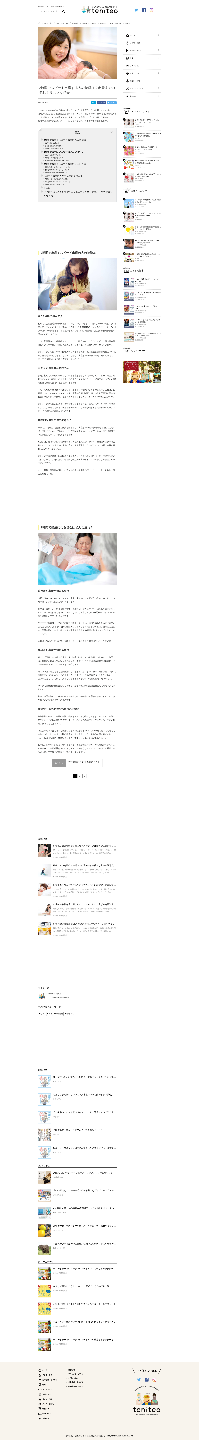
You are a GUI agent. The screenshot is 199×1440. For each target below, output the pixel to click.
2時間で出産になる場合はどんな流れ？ (64, 152)
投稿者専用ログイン (75, 1386)
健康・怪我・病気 (62, 23)
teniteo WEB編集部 (54, 994)
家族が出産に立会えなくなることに (57, 170)
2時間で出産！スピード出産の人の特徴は (65, 139)
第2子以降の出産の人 (52, 143)
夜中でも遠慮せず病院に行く (55, 184)
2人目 (42, 1014)
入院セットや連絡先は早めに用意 (56, 179)
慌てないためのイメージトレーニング (58, 182)
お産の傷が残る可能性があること (56, 172)
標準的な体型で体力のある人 (55, 148)
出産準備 (59, 1014)
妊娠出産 (75, 23)
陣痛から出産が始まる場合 (54, 158)
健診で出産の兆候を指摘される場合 (57, 160)
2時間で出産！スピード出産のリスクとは (65, 163)
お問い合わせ (73, 1378)
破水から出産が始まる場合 (54, 155)
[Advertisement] (57, 1039)
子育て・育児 (48, 23)
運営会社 (71, 1370)
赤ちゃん (70, 1014)
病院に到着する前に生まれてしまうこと (58, 167)
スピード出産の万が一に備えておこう (63, 175)
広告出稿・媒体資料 (75, 1382)
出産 (50, 1014)
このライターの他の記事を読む (60, 997)
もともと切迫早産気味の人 (54, 146)
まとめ (47, 187)
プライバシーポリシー (76, 1374)
